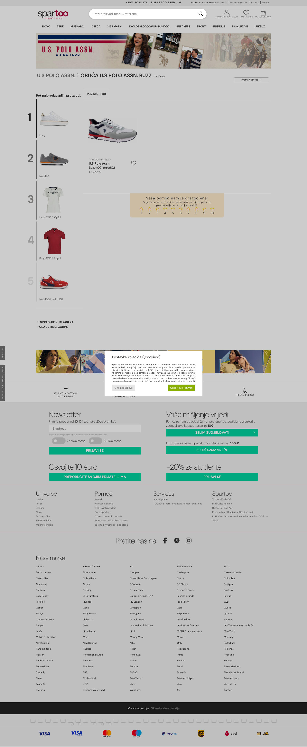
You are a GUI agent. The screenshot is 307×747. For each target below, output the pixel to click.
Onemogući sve (124, 387)
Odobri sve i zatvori (181, 387)
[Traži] (201, 14)
